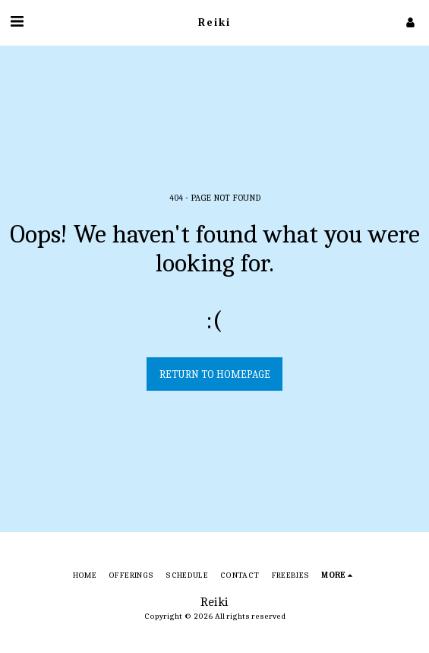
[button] (17, 22)
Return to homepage (214, 374)
